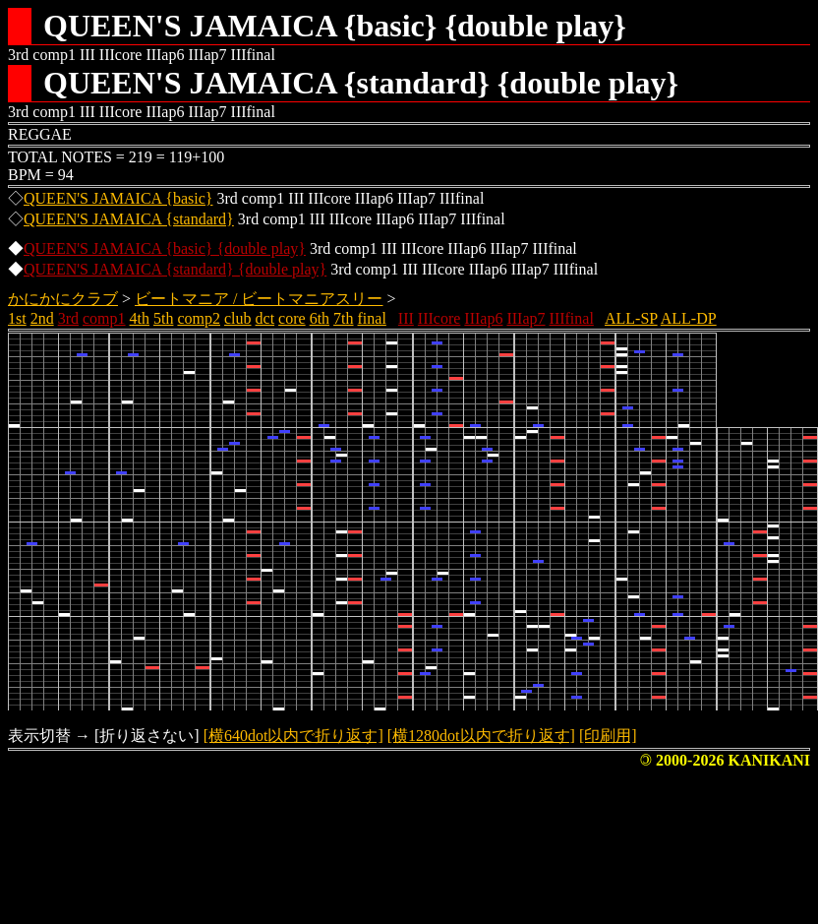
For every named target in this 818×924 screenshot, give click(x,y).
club (238, 318)
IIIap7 (525, 318)
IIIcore (439, 318)
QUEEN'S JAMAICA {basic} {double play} (165, 248)
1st (17, 318)
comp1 (104, 318)
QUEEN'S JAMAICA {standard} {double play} (175, 269)
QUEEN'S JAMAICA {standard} (129, 219)
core (292, 318)
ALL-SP (631, 318)
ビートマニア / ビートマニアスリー (258, 298)
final (372, 318)
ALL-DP (689, 318)
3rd (68, 318)
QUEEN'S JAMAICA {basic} (118, 198)
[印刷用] (608, 735)
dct (265, 318)
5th (163, 318)
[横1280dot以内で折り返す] (481, 735)
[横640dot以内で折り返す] (293, 735)
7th (343, 318)
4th (139, 318)
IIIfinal (572, 318)
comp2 (198, 318)
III (406, 318)
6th (319, 318)
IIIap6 (483, 318)
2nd (42, 318)
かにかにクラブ (63, 298)
